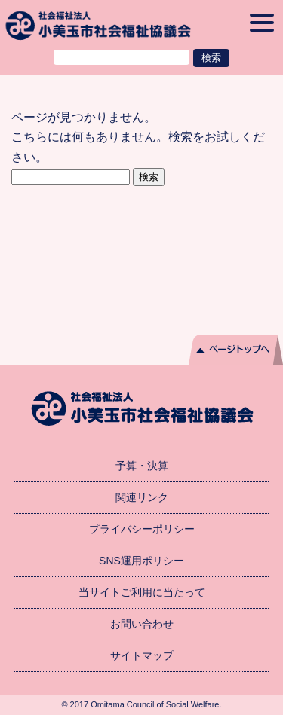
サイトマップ (142, 655)
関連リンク (141, 497)
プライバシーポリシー (142, 529)
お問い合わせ (142, 624)
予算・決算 (141, 466)
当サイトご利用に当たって (141, 592)
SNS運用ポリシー (141, 561)
